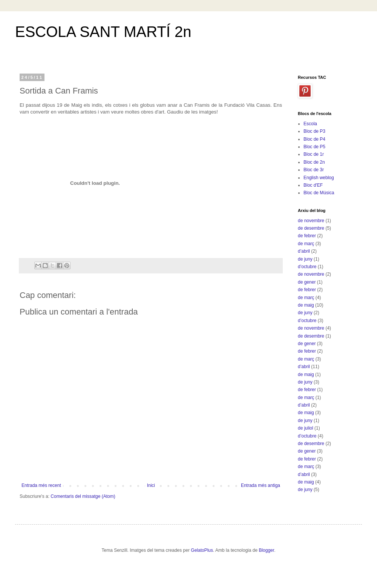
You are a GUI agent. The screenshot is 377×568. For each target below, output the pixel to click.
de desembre (311, 228)
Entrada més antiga (260, 485)
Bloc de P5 (314, 146)
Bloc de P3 (314, 131)
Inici (151, 485)
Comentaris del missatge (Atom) (83, 496)
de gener (307, 282)
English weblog (318, 177)
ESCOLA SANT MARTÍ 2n (103, 31)
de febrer (307, 235)
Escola (310, 123)
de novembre (311, 220)
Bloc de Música (318, 192)
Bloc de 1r (313, 154)
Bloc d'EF (313, 185)
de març (306, 243)
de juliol (305, 428)
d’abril (304, 251)
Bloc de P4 (314, 139)
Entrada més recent (41, 485)
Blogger (266, 550)
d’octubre (307, 266)
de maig (306, 305)
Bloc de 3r (313, 169)
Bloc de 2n (314, 162)
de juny (305, 259)
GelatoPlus (202, 550)
